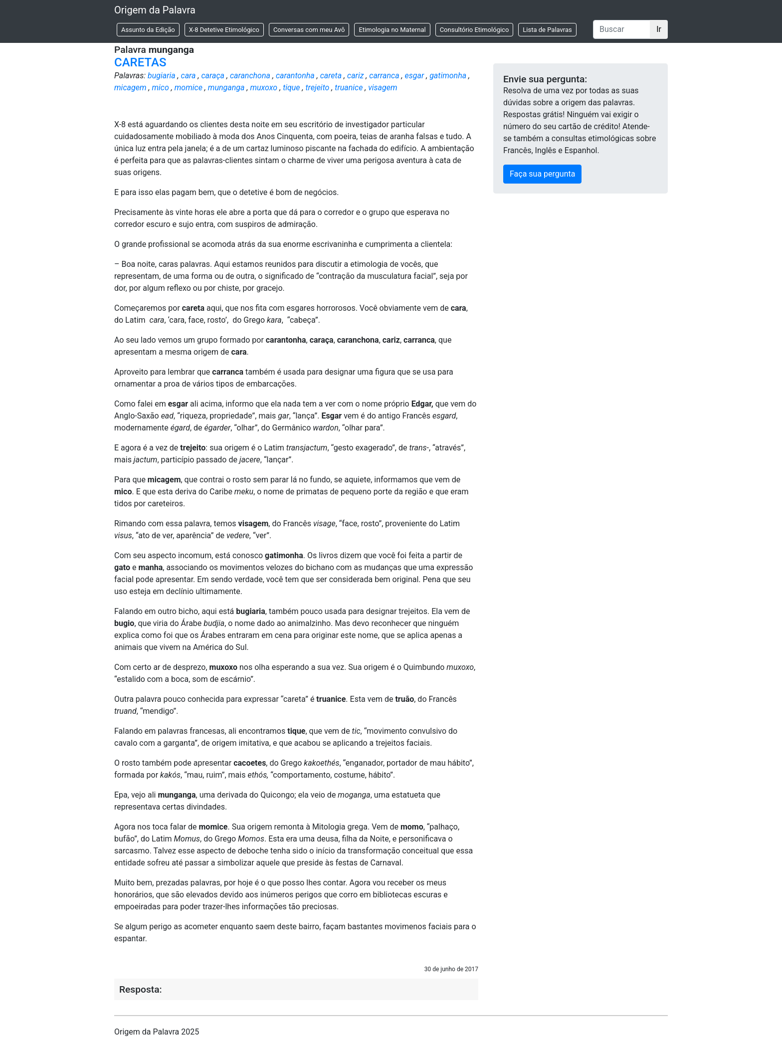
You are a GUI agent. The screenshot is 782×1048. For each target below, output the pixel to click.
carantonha (295, 75)
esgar (414, 75)
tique (291, 87)
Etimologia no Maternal (392, 29)
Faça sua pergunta (542, 174)
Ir (658, 29)
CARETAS (140, 62)
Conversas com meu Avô (309, 29)
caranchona (250, 75)
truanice (349, 87)
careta (331, 75)
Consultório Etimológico (474, 29)
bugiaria (162, 75)
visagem (382, 87)
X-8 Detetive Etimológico (224, 29)
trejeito (318, 87)
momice (188, 87)
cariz (355, 75)
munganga (226, 87)
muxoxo (263, 87)
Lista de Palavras (547, 29)
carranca (384, 75)
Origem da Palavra (155, 10)
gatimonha (447, 75)
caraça (212, 75)
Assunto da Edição (148, 29)
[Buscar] (621, 29)
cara (188, 75)
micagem (130, 87)
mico (160, 87)
